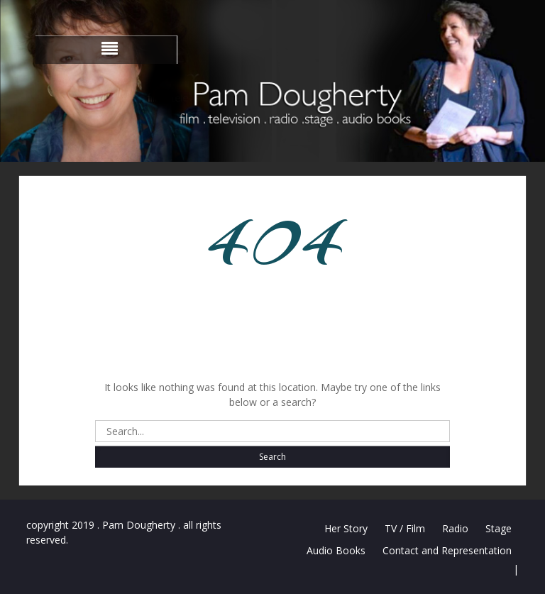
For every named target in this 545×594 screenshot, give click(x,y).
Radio (455, 528)
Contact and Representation (447, 550)
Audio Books (336, 550)
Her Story (346, 528)
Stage (498, 528)
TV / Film (405, 528)
